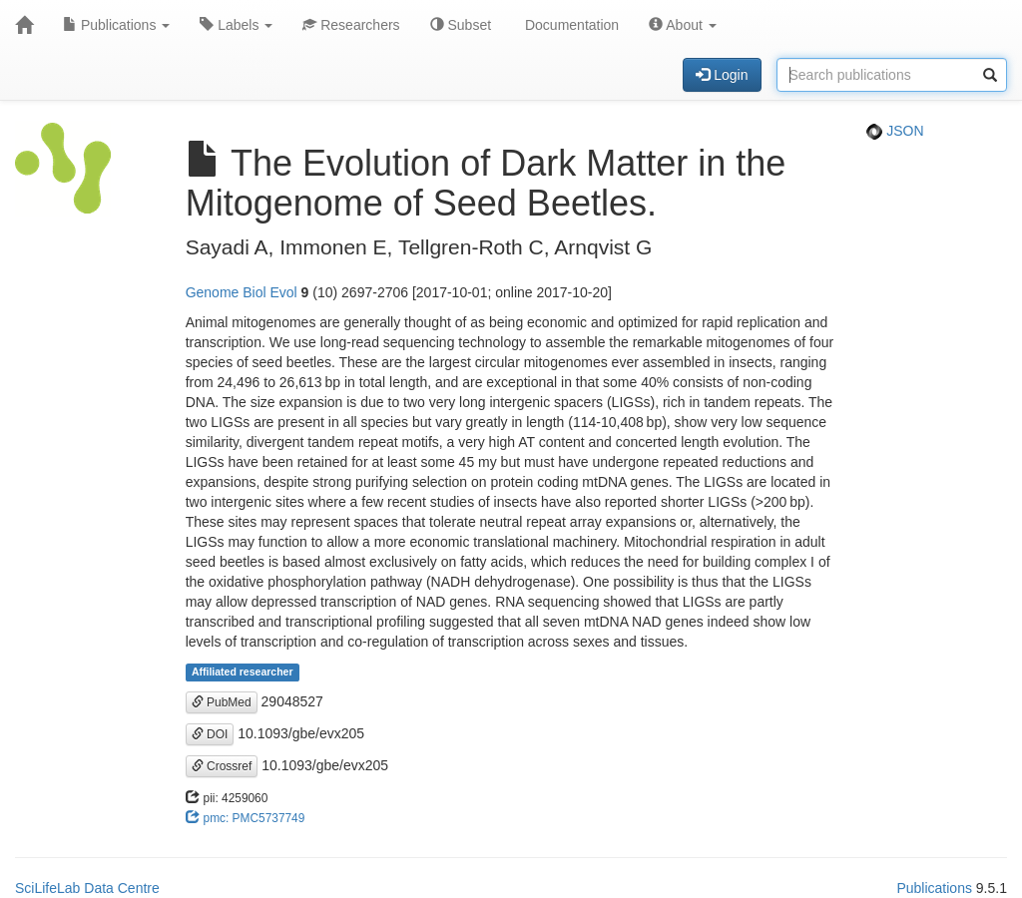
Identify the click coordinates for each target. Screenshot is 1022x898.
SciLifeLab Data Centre (87, 888)
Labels (236, 25)
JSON (894, 131)
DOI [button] (210, 734)
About (683, 25)
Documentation (570, 25)
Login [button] (722, 75)
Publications (116, 25)
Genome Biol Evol (241, 292)
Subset (460, 25)
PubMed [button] (222, 702)
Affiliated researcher (242, 672)
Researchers (350, 25)
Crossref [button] (222, 766)
